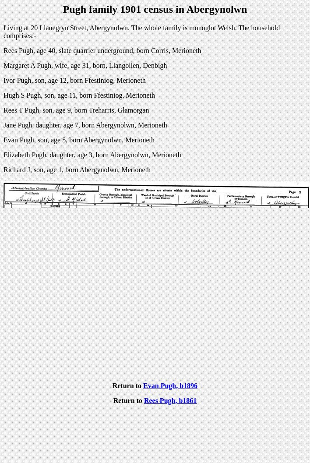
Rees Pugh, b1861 (170, 400)
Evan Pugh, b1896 (170, 385)
